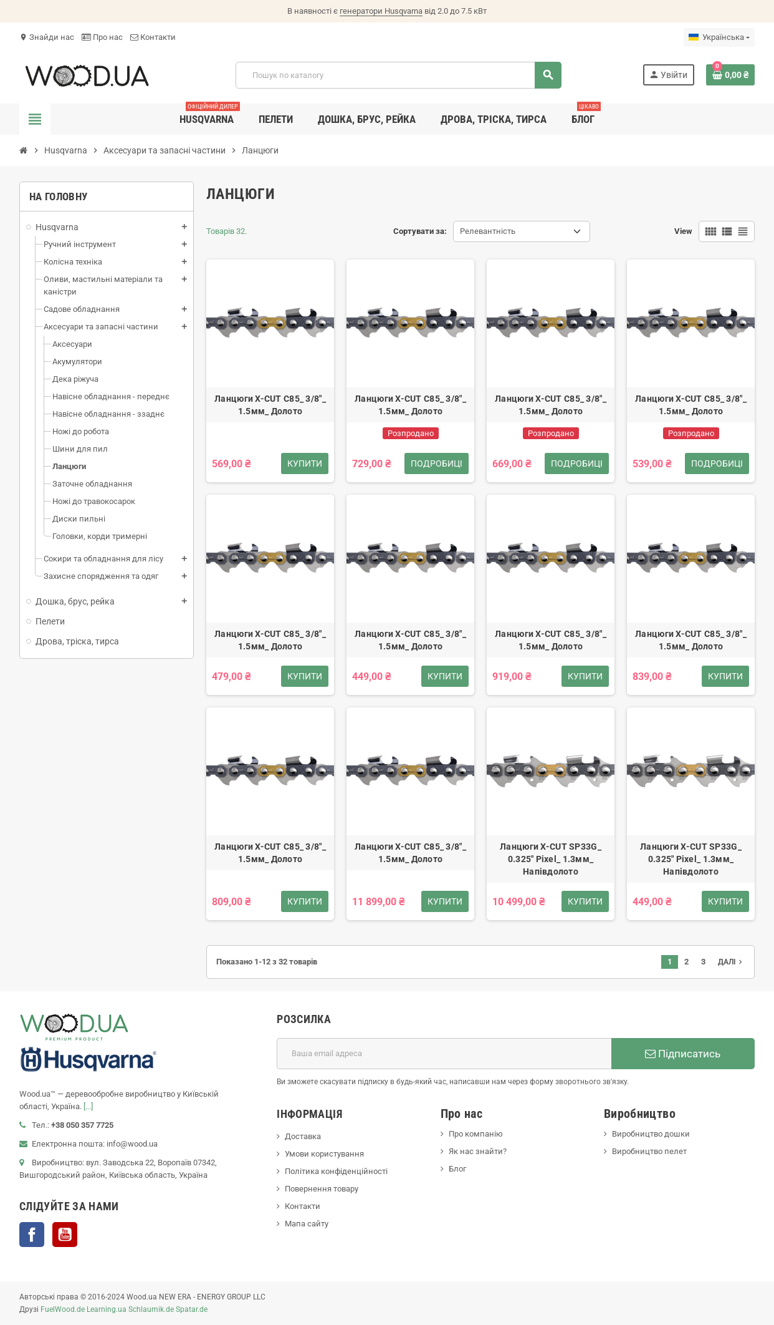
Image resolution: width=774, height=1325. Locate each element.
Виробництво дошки (651, 1133)
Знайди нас (46, 37)
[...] (88, 1106)
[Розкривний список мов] (719, 37)
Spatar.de (192, 1309)
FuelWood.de (63, 1309)
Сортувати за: (420, 231)
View (683, 231)
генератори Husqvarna (381, 11)
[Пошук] (398, 75)
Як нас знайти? (478, 1151)
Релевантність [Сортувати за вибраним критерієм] (487, 231)
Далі (731, 962)
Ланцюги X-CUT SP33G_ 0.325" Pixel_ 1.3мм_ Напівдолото (550, 859)
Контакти (153, 37)
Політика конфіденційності (336, 1171)
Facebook (31, 1234)
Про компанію (476, 1133)
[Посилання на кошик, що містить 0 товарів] (730, 74)
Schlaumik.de (151, 1309)
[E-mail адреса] (444, 1053)
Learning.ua (107, 1309)
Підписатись (682, 1053)
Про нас (102, 37)
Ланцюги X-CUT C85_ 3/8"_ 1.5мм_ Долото (270, 405)
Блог (457, 1168)
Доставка (303, 1136)
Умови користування (324, 1153)
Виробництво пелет (649, 1151)
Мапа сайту (306, 1223)
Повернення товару (321, 1188)
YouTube (64, 1234)
